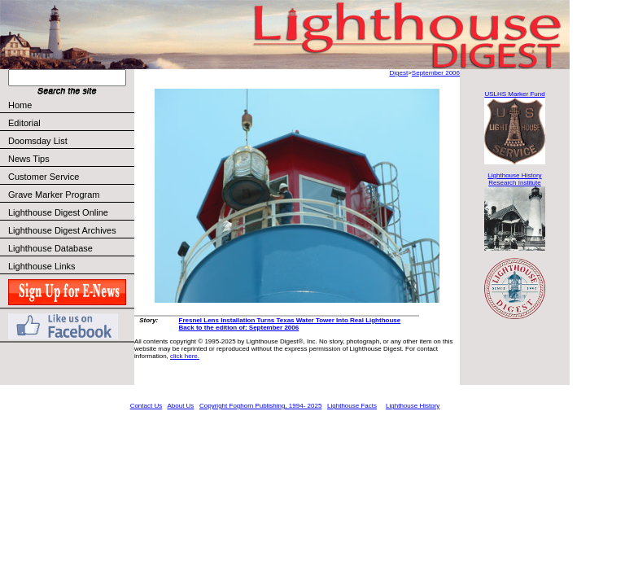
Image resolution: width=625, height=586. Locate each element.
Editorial (70, 123)
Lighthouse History (412, 405)
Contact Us (146, 405)
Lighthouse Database (50, 248)
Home (20, 105)
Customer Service (70, 176)
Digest (398, 73)
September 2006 (436, 73)
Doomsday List (38, 141)
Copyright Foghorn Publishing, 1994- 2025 (260, 405)
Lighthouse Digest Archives (62, 230)
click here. (184, 356)
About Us (180, 405)
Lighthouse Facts (352, 405)
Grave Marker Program (53, 194)
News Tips (29, 159)
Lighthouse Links (42, 266)
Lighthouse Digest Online (58, 212)
